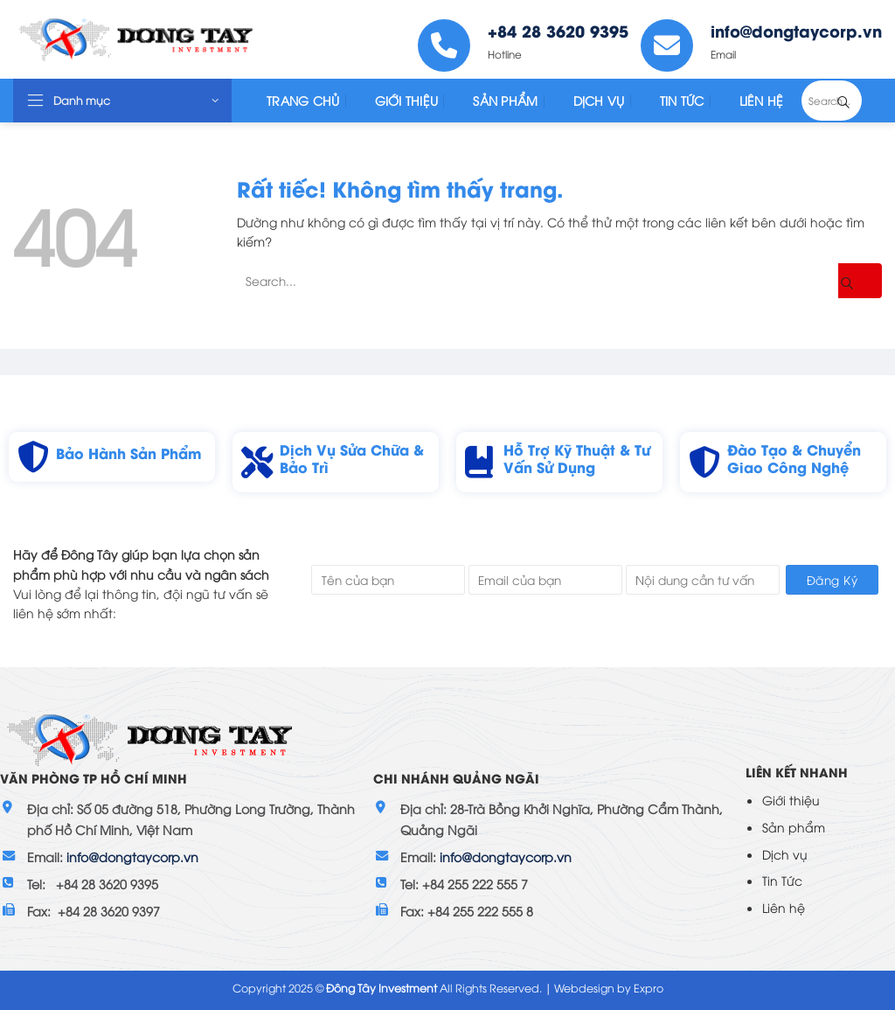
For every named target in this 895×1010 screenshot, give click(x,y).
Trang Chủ (303, 100)
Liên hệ (783, 907)
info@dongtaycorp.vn (132, 856)
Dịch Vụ (599, 100)
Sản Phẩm (505, 100)
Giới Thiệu (407, 100)
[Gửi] (856, 100)
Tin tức (682, 100)
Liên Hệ (761, 100)
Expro (648, 987)
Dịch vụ (785, 854)
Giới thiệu (791, 799)
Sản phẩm (793, 826)
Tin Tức (782, 880)
